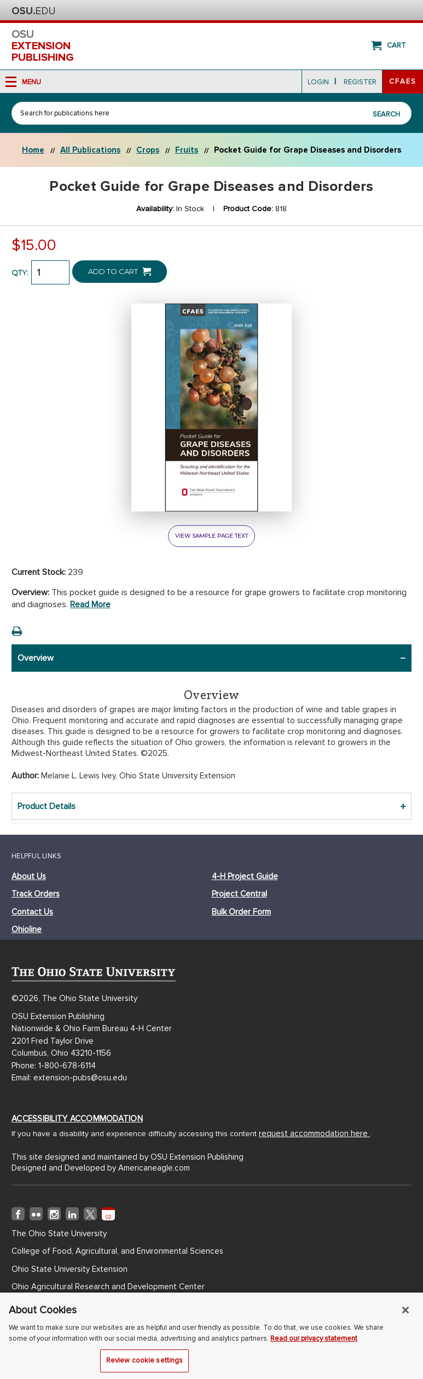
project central (239, 894)
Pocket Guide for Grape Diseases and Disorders (307, 150)
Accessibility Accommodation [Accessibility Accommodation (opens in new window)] (77, 1119)
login (318, 82)
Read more (90, 604)
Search (386, 114)
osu (211, 46)
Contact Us (32, 912)
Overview (36, 658)
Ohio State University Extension (69, 1269)
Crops (147, 150)
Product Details (47, 806)
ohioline (26, 929)
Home (33, 150)
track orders (35, 894)
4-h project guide (245, 876)
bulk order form (241, 912)
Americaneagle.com (154, 1168)
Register (360, 82)
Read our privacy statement (313, 1343)
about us (28, 876)
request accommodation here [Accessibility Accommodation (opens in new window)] (314, 1133)
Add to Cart (119, 271)
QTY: (19, 272)
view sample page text (211, 535)
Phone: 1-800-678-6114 (53, 1065)
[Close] (405, 1315)
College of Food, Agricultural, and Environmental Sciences (117, 1251)
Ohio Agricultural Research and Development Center (108, 1286)
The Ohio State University (33, 11)
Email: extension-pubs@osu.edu (69, 1078)
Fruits (186, 150)
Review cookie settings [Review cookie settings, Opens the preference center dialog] (144, 1365)
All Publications (90, 150)
